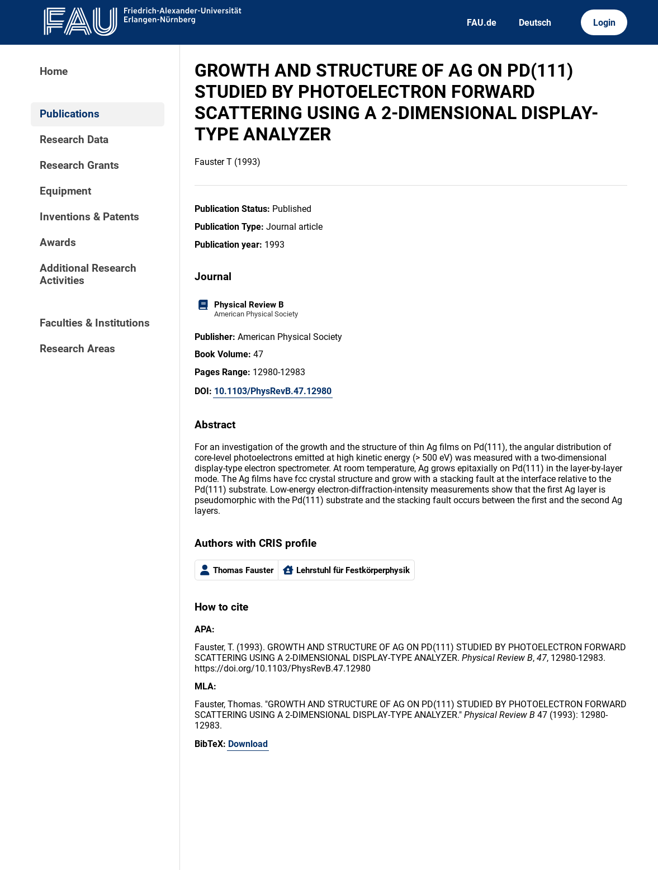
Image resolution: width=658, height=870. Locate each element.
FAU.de (481, 22)
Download (248, 744)
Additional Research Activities (88, 274)
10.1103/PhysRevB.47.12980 (273, 391)
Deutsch (535, 22)
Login (604, 22)
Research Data (74, 140)
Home (54, 71)
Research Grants (79, 165)
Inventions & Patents (89, 217)
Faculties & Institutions (95, 323)
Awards (58, 243)
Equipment (65, 191)
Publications (70, 114)
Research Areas (77, 349)
